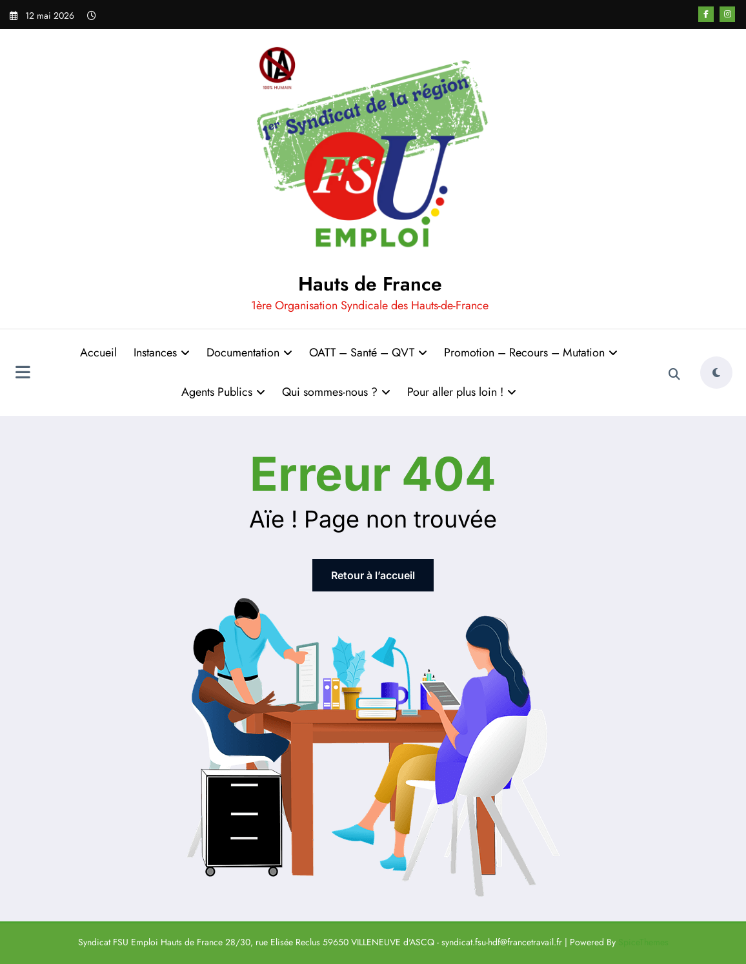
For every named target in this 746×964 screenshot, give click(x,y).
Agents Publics (223, 392)
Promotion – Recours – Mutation (531, 352)
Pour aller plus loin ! (461, 392)
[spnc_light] (716, 372)
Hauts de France (370, 284)
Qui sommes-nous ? (336, 392)
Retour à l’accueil (373, 575)
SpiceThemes (643, 942)
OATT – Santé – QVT (368, 352)
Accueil (98, 352)
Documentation (249, 352)
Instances (162, 352)
